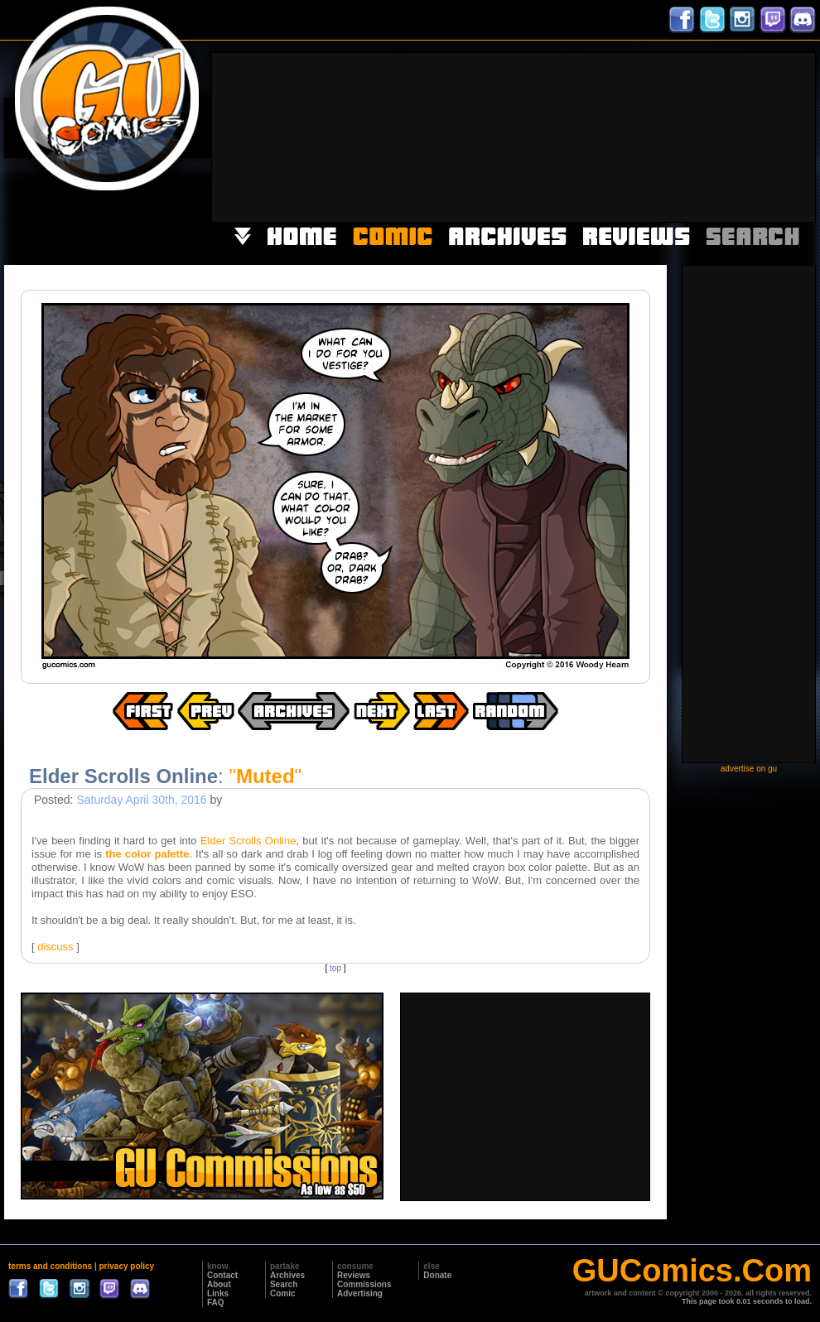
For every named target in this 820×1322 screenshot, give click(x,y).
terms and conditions (50, 1266)
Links (218, 1293)
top (335, 968)
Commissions (364, 1284)
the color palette (147, 854)
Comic (283, 1293)
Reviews (353, 1275)
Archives (287, 1275)
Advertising (360, 1293)
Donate (437, 1275)
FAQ (215, 1302)
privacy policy (126, 1266)
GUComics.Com (692, 1270)
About (219, 1284)
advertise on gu (749, 768)
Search (283, 1284)
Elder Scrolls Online (248, 840)
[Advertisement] (719, 136)
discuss (55, 946)
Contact (222, 1275)
